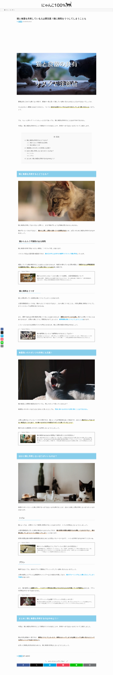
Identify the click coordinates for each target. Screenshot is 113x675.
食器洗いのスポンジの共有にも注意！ (39, 148)
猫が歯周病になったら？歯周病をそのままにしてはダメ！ (55, 333)
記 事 (20, 21)
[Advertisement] (56, 37)
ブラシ (32, 155)
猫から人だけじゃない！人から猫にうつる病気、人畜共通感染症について (60, 276)
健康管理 (28, 656)
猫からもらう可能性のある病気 (38, 142)
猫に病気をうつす (35, 145)
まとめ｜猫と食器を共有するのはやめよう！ (41, 158)
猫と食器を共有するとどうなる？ (37, 140)
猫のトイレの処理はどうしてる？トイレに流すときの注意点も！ (57, 546)
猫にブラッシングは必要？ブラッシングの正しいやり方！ (55, 599)
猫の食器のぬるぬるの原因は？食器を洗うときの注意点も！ (56, 435)
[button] (23, 665)
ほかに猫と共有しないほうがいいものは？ (40, 151)
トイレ (32, 153)
